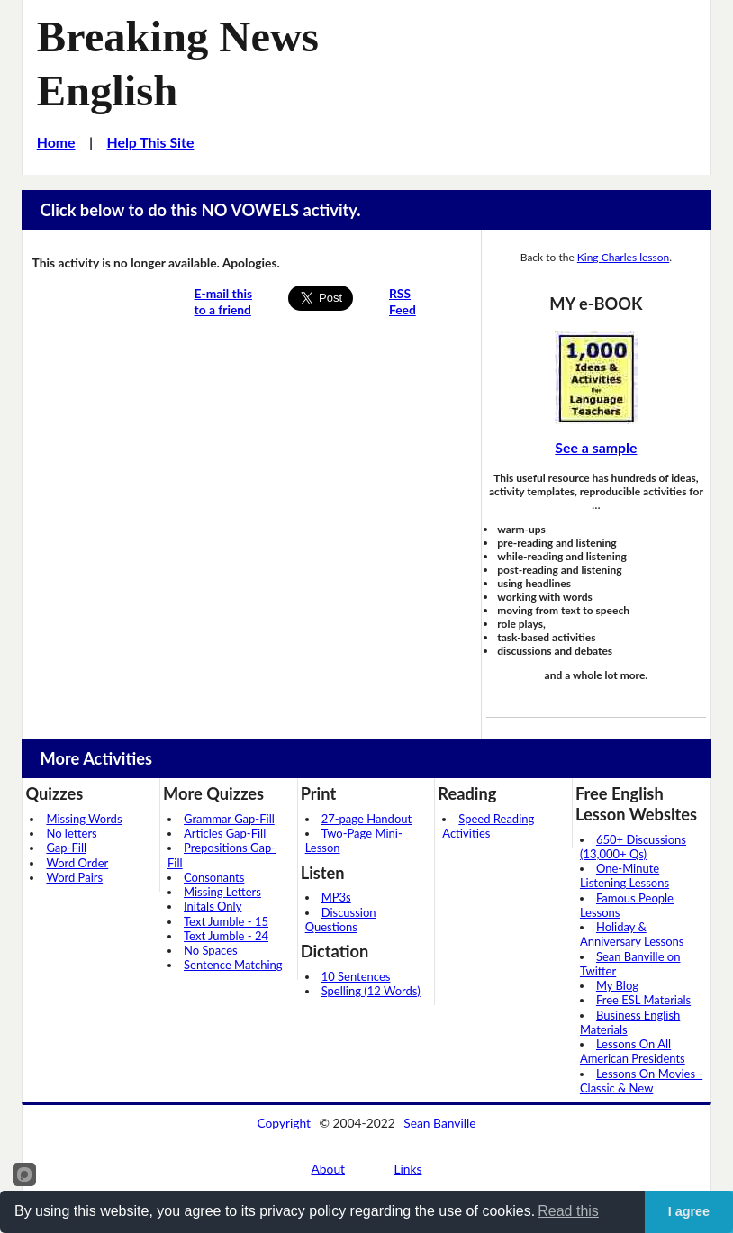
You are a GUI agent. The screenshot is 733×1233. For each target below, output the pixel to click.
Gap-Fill (66, 847)
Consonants (214, 877)
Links (407, 1168)
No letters (71, 833)
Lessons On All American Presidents (632, 1051)
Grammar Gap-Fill (229, 818)
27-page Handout (366, 818)
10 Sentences (356, 976)
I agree (689, 1211)
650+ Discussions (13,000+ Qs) (633, 846)
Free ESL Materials (643, 1000)
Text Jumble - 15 (226, 921)
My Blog (617, 985)
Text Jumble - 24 (226, 936)
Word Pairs (74, 877)
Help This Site (150, 141)
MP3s (336, 897)
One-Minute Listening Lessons (624, 875)
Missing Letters (222, 891)
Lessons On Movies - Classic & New (641, 1080)
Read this (568, 1211)
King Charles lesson (623, 257)
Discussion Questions (340, 919)
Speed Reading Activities (488, 825)
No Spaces (211, 950)
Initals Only (212, 906)
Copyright (284, 1122)
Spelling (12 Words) (371, 991)
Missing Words (84, 818)
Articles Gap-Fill (225, 833)
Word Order (77, 863)
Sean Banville (439, 1122)
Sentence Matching (233, 964)
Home (56, 141)
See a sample (596, 447)
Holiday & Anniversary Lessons (632, 934)
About (329, 1168)
